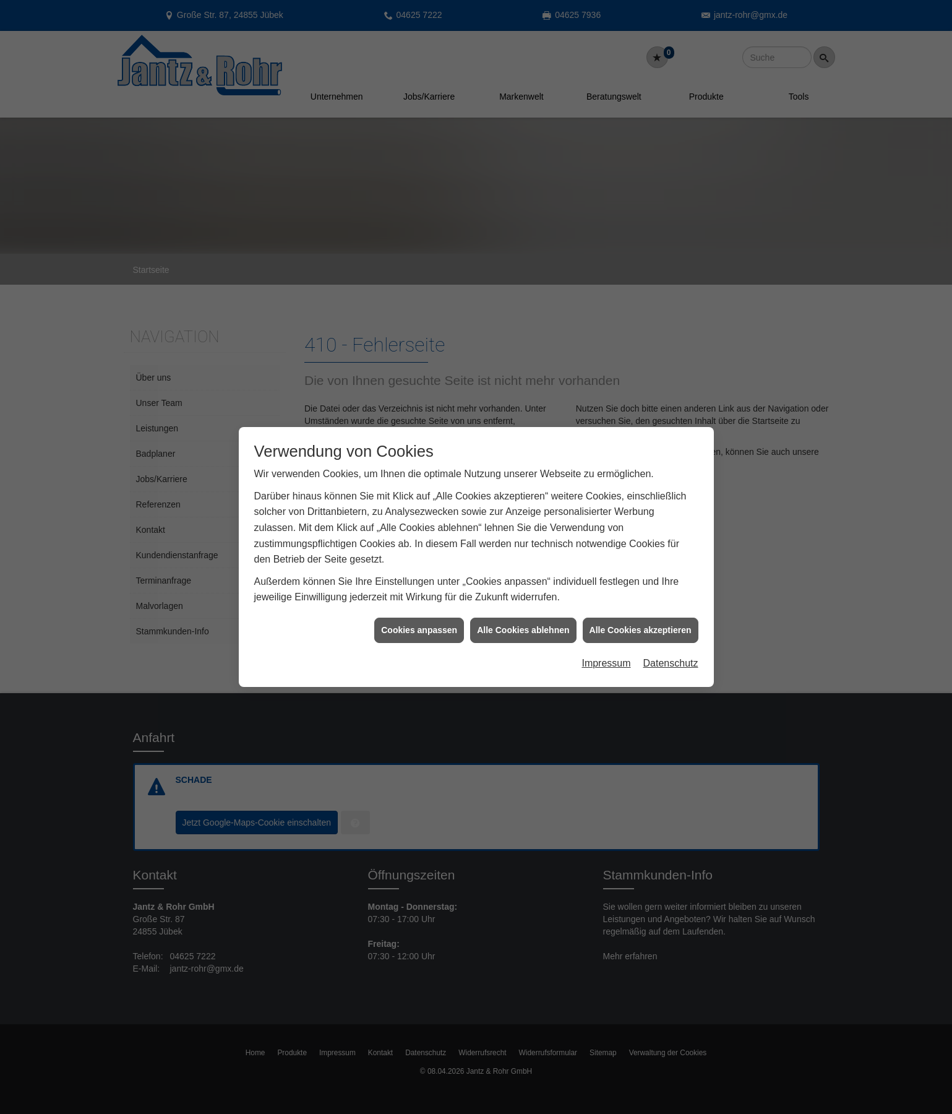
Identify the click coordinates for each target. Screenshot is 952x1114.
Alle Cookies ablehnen (523, 611)
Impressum (605, 645)
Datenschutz (670, 645)
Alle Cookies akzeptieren (641, 611)
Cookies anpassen (419, 611)
